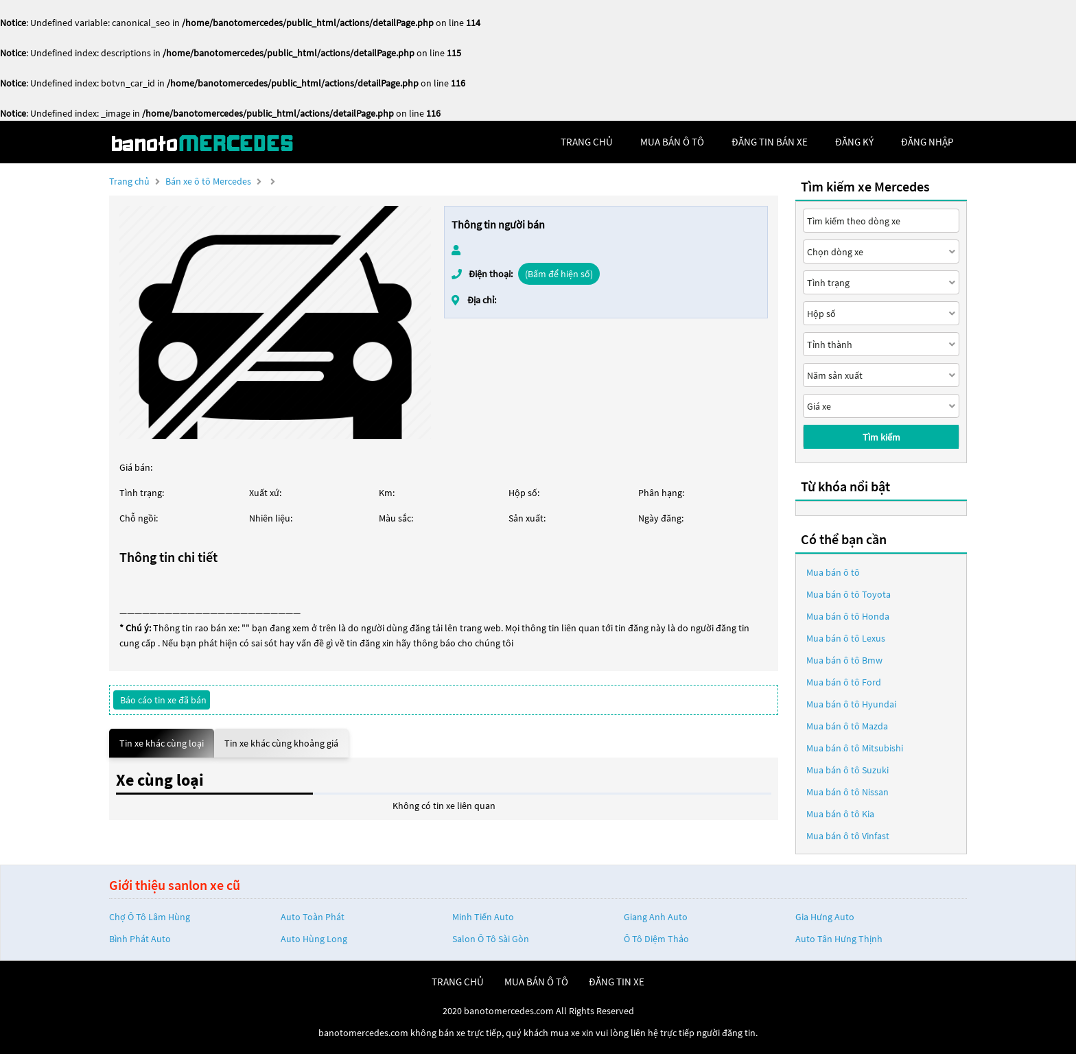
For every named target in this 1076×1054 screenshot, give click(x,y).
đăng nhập (927, 141)
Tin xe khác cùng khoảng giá (281, 743)
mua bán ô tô (672, 141)
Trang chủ (129, 181)
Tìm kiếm (881, 437)
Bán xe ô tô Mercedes (208, 181)
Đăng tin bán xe (770, 141)
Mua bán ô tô (833, 572)
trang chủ (587, 141)
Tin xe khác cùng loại (161, 743)
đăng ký (854, 141)
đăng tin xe (616, 981)
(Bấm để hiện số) (559, 274)
